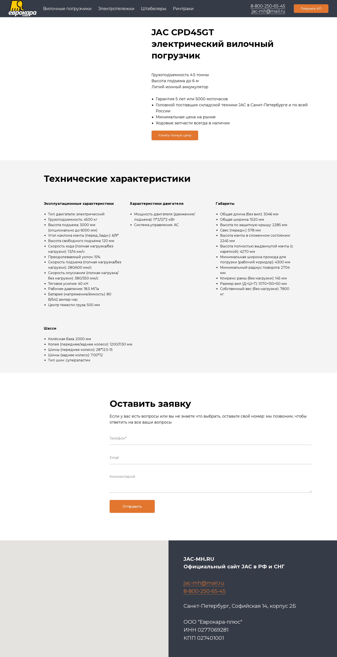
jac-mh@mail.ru (268, 11)
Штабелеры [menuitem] (153, 8)
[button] (311, 8)
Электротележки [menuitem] (116, 8)
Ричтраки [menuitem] (183, 8)
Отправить (132, 506)
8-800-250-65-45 (268, 6)
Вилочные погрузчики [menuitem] (67, 8)
